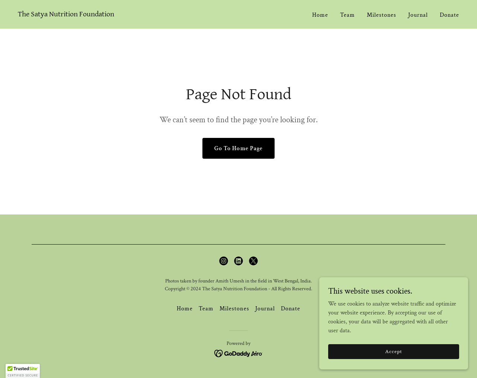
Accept (393, 351)
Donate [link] (449, 15)
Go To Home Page (238, 148)
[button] (23, 371)
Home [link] (320, 15)
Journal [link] (418, 15)
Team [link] (347, 15)
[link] (66, 15)
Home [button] (185, 309)
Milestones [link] (381, 15)
